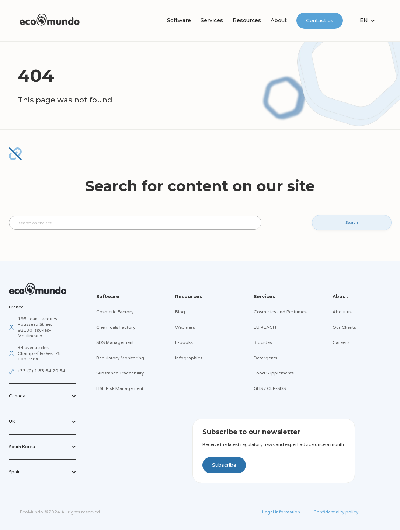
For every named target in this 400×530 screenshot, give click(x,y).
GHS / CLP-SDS (270, 388)
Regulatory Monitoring (120, 357)
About (279, 20)
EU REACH (265, 327)
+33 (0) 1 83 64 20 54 (41, 370)
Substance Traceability (120, 373)
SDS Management (115, 342)
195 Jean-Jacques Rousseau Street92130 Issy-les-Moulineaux (37, 327)
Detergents (265, 357)
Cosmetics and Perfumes (280, 311)
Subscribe (224, 465)
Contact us (319, 20)
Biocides (263, 342)
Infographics (188, 357)
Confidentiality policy (335, 512)
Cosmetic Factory (114, 311)
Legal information (281, 512)
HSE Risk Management (119, 388)
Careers (341, 342)
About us (342, 311)
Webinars (185, 327)
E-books (184, 342)
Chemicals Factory (115, 327)
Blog (180, 311)
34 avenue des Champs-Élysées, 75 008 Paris (39, 353)
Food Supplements (274, 373)
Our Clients (344, 327)
